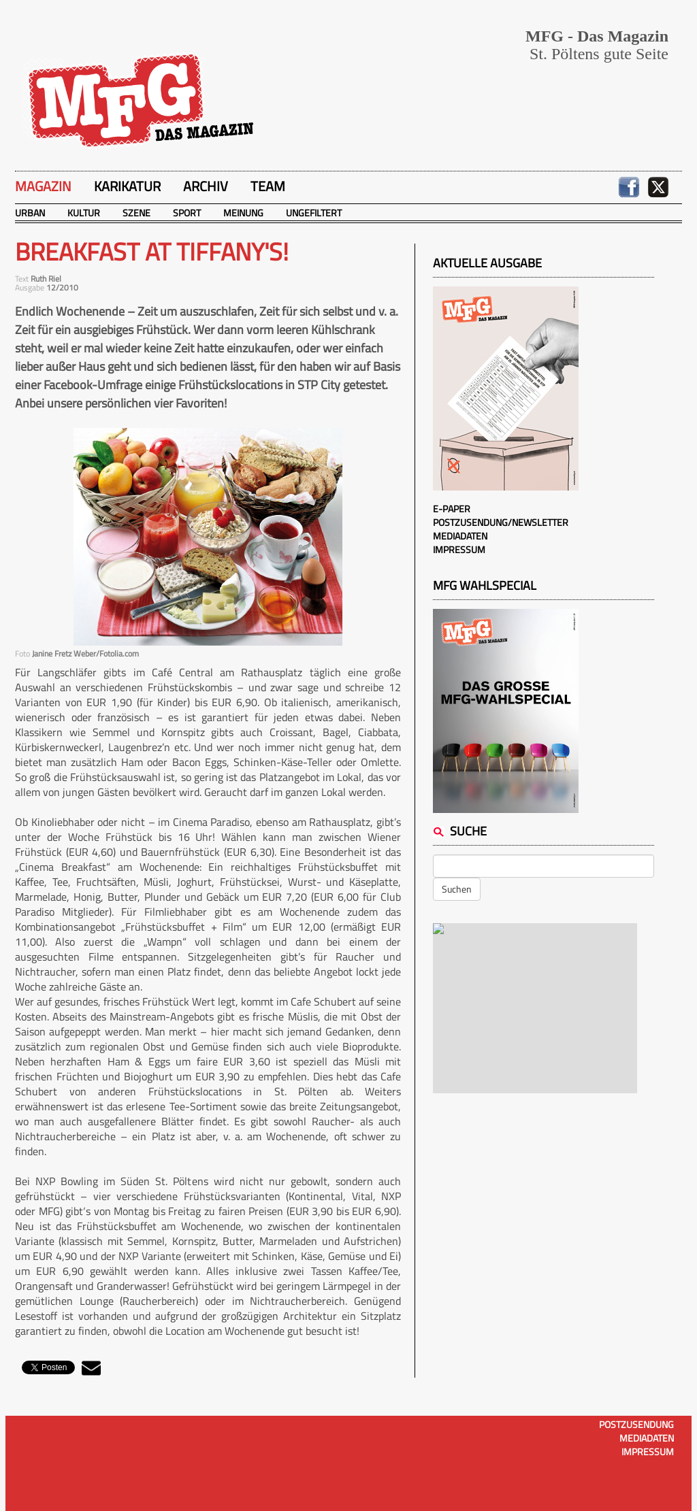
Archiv (205, 186)
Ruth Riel (46, 278)
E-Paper (451, 508)
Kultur (83, 212)
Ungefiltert (314, 212)
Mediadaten (460, 536)
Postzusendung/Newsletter (500, 522)
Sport (187, 212)
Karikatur (127, 186)
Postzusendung (636, 1424)
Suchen (457, 889)
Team (267, 186)
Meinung (243, 212)
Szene (136, 212)
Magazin (43, 186)
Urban (30, 212)
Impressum (459, 549)
